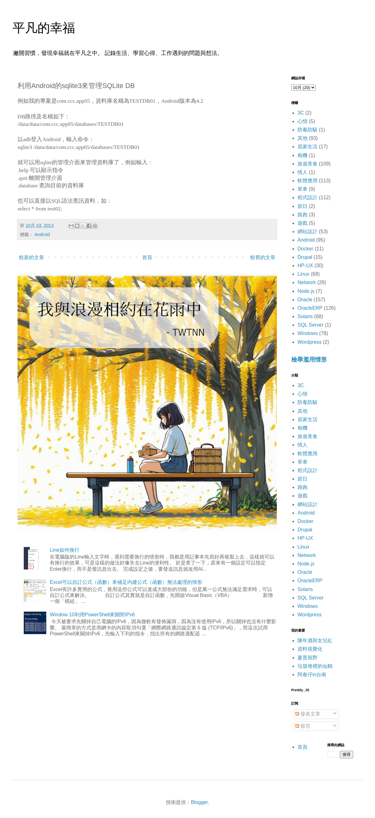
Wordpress (310, 342)
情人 (303, 172)
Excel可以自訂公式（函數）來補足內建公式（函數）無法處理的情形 (126, 582)
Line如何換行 (64, 550)
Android (42, 234)
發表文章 (307, 714)
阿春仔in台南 (312, 674)
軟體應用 (308, 180)
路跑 (303, 214)
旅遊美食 (308, 163)
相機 (303, 155)
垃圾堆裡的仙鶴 (315, 666)
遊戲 (303, 223)
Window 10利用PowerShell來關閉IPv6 (92, 614)
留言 (302, 726)
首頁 (147, 257)
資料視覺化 (310, 649)
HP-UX (305, 265)
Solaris (305, 316)
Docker (305, 248)
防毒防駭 (308, 129)
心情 (303, 121)
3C (301, 113)
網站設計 (308, 231)
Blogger (199, 802)
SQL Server (310, 325)
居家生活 (308, 146)
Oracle (305, 299)
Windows (308, 333)
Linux (303, 274)
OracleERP (310, 308)
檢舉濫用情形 (309, 359)
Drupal (305, 257)
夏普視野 (308, 657)
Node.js (306, 291)
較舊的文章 (262, 257)
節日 (303, 206)
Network (307, 282)
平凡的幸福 (43, 28)
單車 (303, 189)
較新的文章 (31, 257)
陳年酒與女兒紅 (315, 640)
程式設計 (308, 197)
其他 (303, 138)
